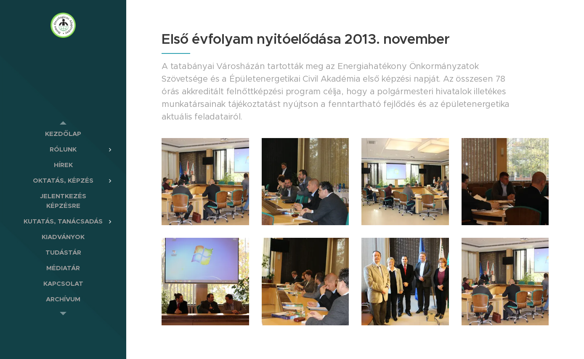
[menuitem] (63, 133)
